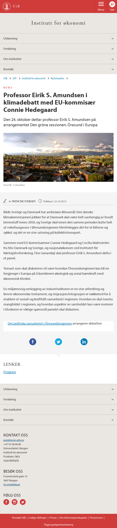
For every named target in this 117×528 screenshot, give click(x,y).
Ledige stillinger (37, 517)
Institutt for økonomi (58, 23)
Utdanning (10, 38)
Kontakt (8, 69)
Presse (53, 517)
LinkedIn (84, 341)
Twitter (58, 341)
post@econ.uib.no (13, 440)
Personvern (96, 517)
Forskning (9, 49)
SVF (14, 78)
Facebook (32, 341)
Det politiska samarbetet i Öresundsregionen (40, 323)
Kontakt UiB (19, 517)
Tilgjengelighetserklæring (58, 524)
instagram (16, 502)
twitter (24, 502)
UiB (5, 78)
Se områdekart (11, 484)
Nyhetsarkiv (57, 78)
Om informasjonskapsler (73, 517)
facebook (7, 502)
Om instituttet (12, 59)
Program (9, 372)
